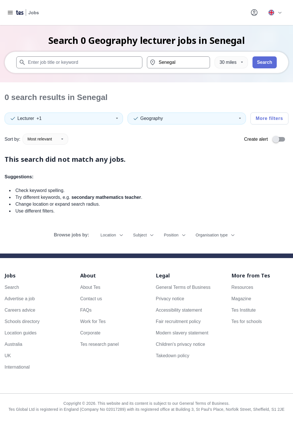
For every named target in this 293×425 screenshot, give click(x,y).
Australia (13, 344)
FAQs (86, 310)
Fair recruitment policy (178, 321)
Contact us (91, 298)
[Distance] (231, 62)
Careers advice (20, 310)
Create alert (256, 139)
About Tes (90, 287)
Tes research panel (99, 344)
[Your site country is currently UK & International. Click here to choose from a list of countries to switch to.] (274, 13)
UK (8, 355)
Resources (242, 287)
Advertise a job (20, 298)
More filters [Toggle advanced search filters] (269, 118)
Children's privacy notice (180, 344)
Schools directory (22, 321)
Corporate (90, 332)
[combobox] (79, 62)
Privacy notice (170, 298)
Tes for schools (246, 321)
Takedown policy (172, 355)
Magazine (241, 298)
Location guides (21, 332)
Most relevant (45, 139)
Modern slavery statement (182, 332)
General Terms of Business (183, 287)
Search (264, 62)
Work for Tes (93, 321)
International (17, 367)
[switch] (280, 139)
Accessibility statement (179, 310)
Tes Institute (243, 310)
